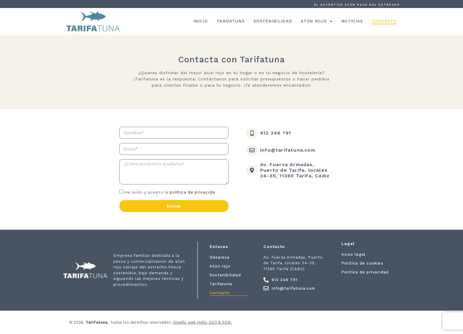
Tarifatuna (231, 21)
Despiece (220, 257)
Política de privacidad (365, 272)
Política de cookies (362, 263)
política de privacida (192, 192)
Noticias (352, 21)
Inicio (200, 21)
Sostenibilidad (273, 21)
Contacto (384, 21)
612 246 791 (275, 133)
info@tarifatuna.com (287, 150)
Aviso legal (353, 254)
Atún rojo (316, 21)
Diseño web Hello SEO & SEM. (202, 322)
